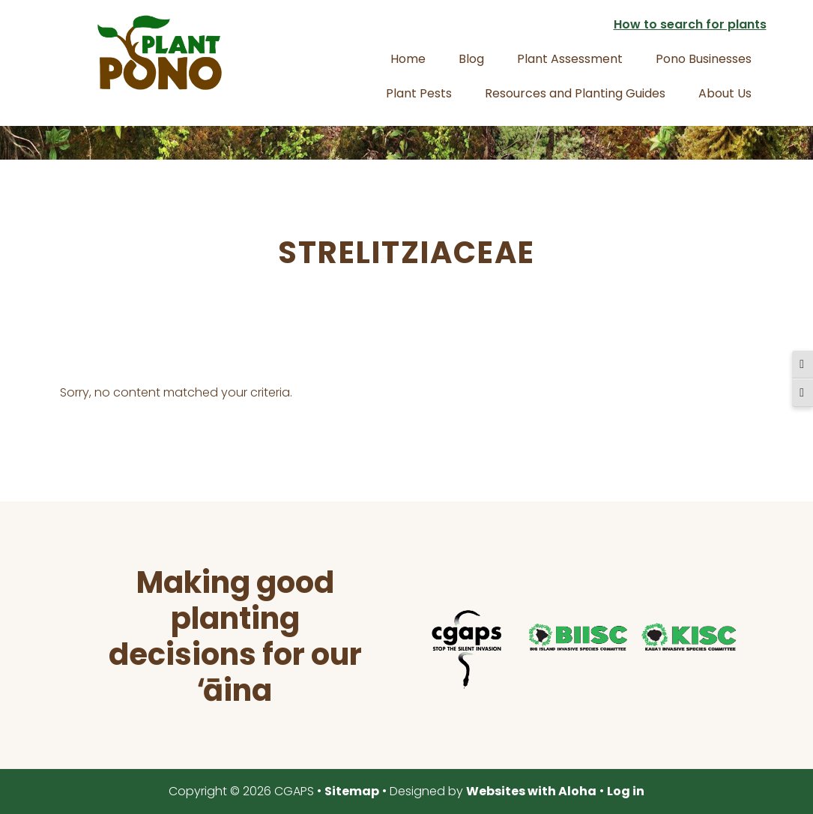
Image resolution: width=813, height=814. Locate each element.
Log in (625, 791)
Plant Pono (159, 52)
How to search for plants (690, 24)
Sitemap (351, 791)
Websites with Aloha (531, 791)
